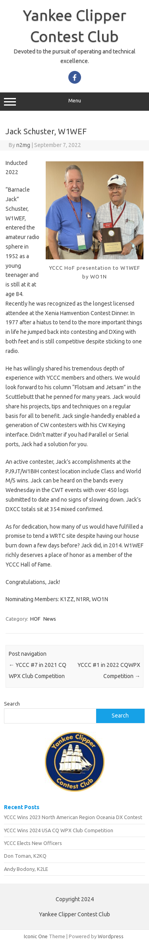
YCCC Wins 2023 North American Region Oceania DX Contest (73, 817)
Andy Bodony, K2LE (26, 869)
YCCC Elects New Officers (33, 843)
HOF (35, 618)
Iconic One (36, 936)
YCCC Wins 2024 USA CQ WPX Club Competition (58, 830)
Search (12, 703)
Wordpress (111, 936)
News (49, 618)
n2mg (23, 145)
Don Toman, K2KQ (25, 856)
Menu (74, 102)
